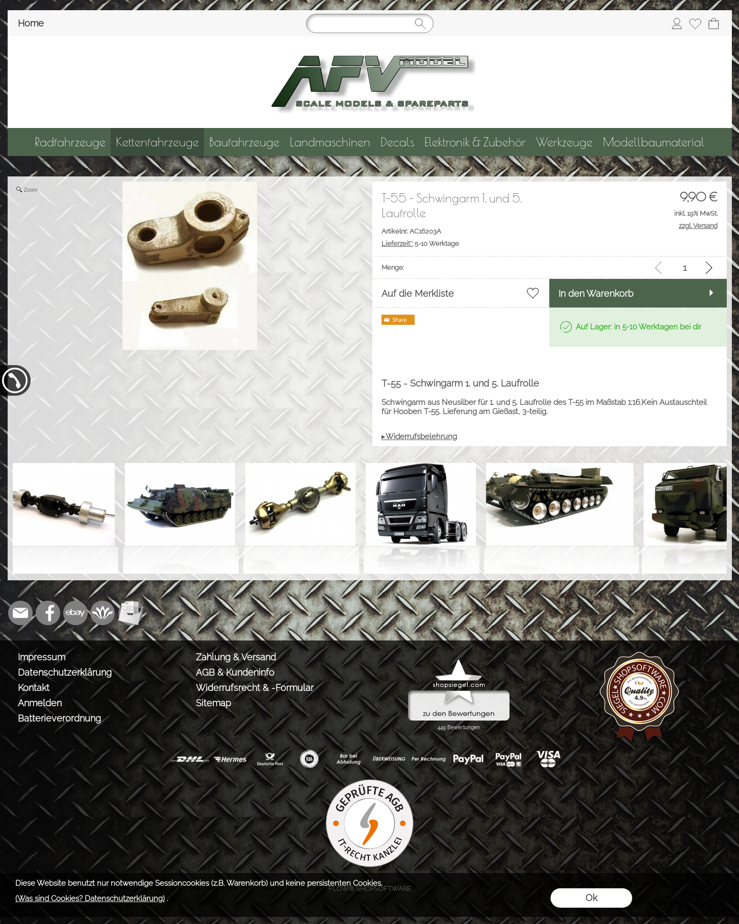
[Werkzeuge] (564, 142)
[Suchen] (370, 23)
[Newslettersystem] (130, 613)
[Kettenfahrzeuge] (157, 142)
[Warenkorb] (713, 23)
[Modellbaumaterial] (654, 142)
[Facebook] (48, 613)
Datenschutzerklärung (65, 672)
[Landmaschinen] (330, 142)
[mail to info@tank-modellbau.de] (20, 613)
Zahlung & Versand (236, 657)
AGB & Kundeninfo (235, 672)
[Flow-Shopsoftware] (103, 613)
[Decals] (397, 142)
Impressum (41, 657)
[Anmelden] (676, 23)
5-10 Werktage (420, 243)
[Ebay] (75, 613)
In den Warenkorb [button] (595, 293)
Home (31, 23)
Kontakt (33, 687)
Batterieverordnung (59, 718)
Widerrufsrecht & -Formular (255, 687)
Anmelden (40, 703)
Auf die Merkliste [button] (417, 293)
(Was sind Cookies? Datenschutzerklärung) (90, 898)
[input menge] (685, 267)
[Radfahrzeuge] (70, 142)
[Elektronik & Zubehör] (475, 142)
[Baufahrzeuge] (244, 142)
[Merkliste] (695, 23)
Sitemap (213, 703)
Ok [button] (591, 897)
